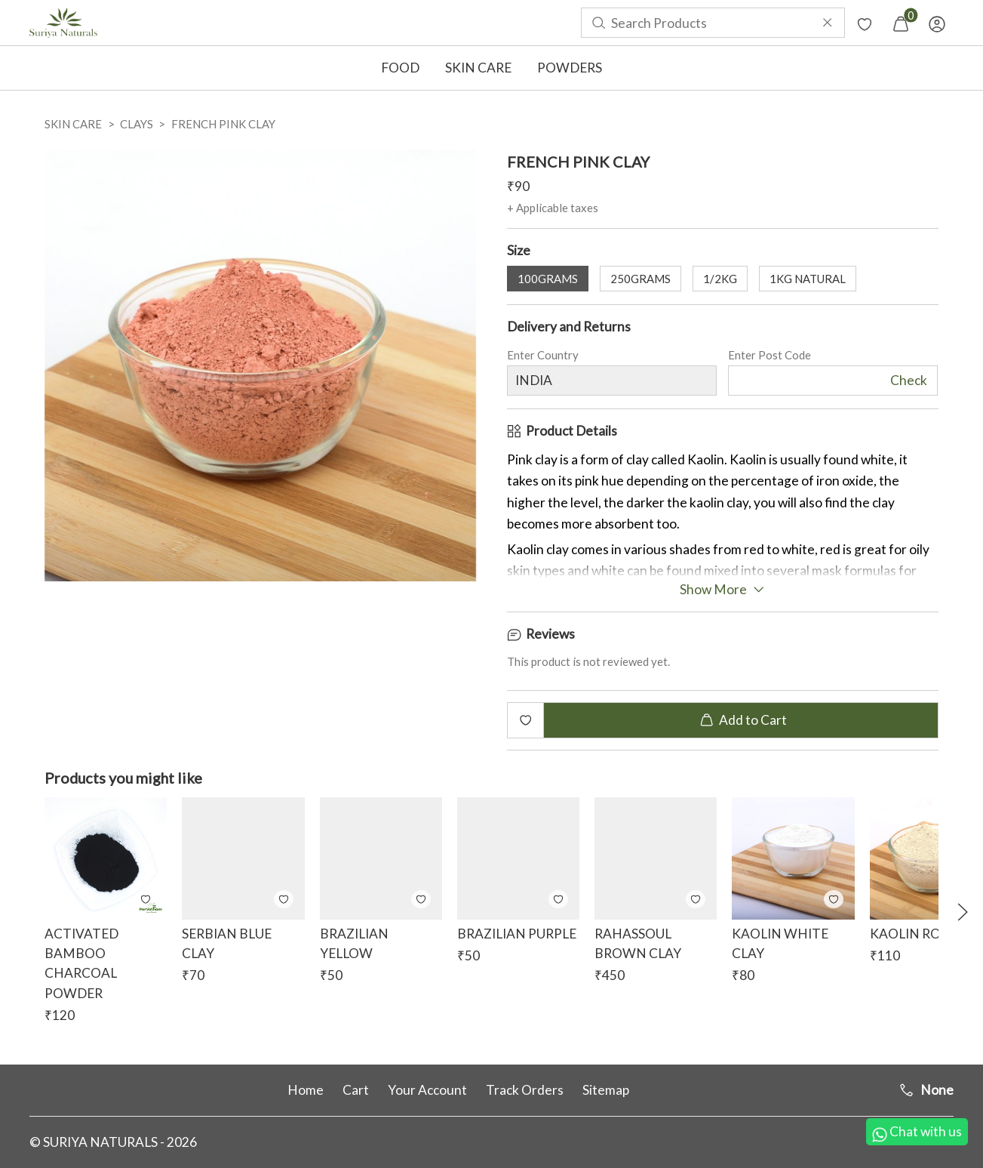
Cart (356, 1090)
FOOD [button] (400, 68)
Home (305, 1090)
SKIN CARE (73, 124)
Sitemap (605, 1090)
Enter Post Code (769, 357)
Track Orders (525, 1090)
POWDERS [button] (569, 68)
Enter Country (543, 357)
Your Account (427, 1090)
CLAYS (136, 124)
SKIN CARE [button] (478, 68)
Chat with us (917, 1132)
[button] (962, 912)
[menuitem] (63, 22)
